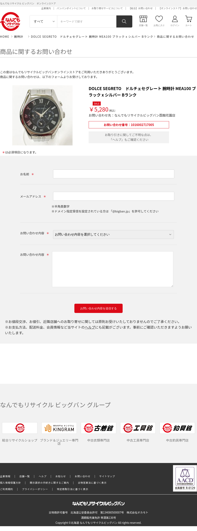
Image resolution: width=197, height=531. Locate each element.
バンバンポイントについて (71, 8)
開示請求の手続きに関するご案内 (49, 482)
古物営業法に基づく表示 (92, 482)
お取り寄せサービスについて (107, 8)
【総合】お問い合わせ (141, 8)
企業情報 (5, 476)
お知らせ (60, 476)
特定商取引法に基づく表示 (72, 489)
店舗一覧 (24, 476)
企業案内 (46, 8)
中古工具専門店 (138, 432)
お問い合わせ (82, 476)
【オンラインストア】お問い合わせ (177, 8)
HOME (4, 37)
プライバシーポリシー (35, 489)
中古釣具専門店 (177, 432)
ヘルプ (90, 327)
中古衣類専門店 (98, 432)
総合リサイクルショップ (19, 432)
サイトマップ (107, 476)
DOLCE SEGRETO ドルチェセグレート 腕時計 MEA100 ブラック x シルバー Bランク (92, 37)
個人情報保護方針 (10, 482)
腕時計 (19, 37)
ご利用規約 (6, 489)
